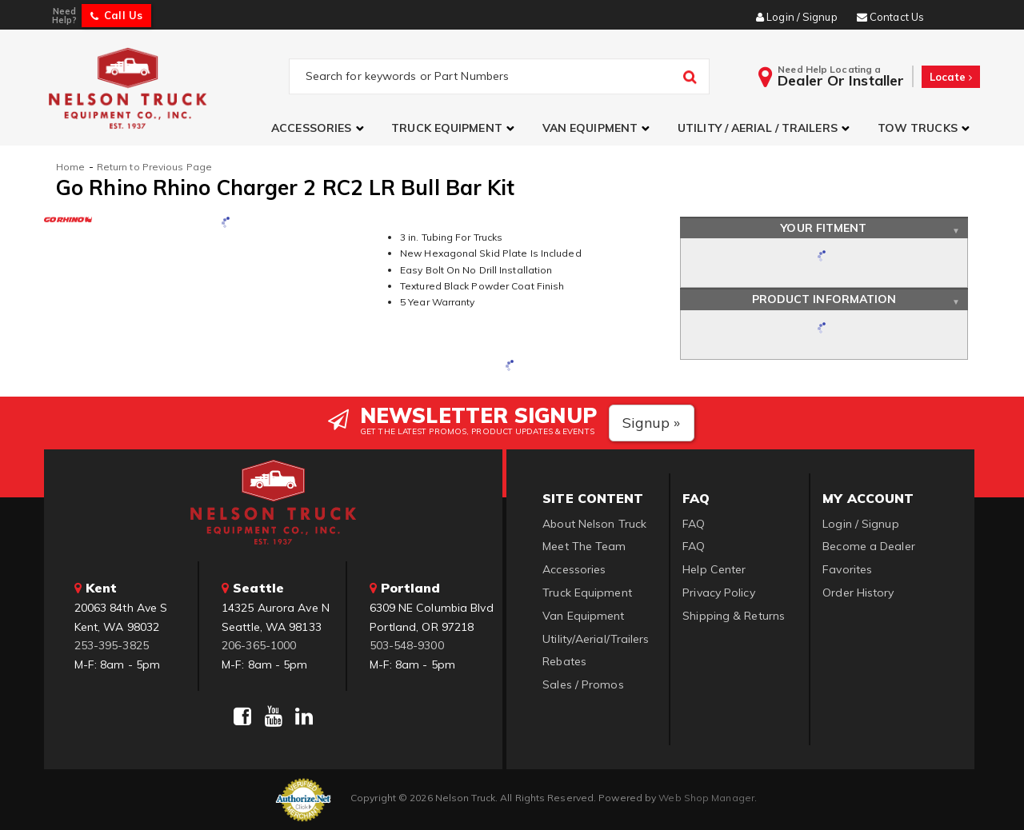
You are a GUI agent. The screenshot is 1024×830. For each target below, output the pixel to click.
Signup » (651, 422)
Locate (951, 76)
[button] (319, 128)
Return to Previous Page (154, 167)
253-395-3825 (111, 645)
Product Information (824, 299)
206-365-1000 (259, 645)
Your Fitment (823, 228)
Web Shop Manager (706, 798)
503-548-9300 (407, 645)
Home (70, 167)
